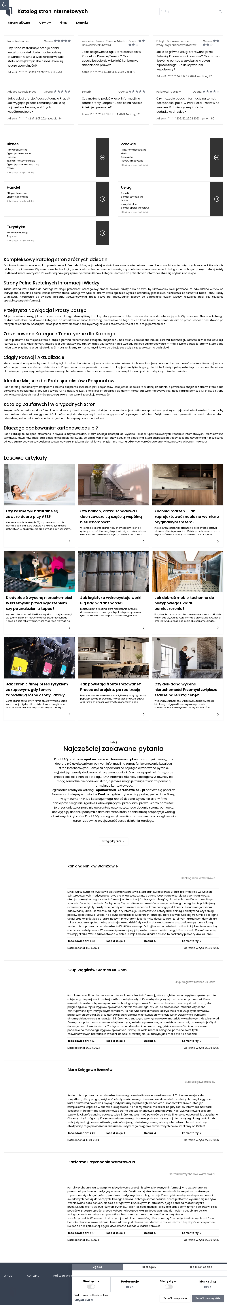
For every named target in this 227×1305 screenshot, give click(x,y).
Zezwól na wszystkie (208, 1298)
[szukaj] (191, 11)
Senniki (125, 193)
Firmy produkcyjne (17, 149)
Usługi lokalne (129, 204)
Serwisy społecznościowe (135, 207)
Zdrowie (128, 144)
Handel (13, 187)
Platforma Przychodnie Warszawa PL (101, 1162)
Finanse (11, 157)
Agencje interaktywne (19, 153)
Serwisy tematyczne (132, 196)
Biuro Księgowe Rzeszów (90, 1069)
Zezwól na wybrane (175, 1298)
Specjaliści (127, 157)
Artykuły (45, 22)
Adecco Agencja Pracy (21, 91)
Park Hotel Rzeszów (168, 91)
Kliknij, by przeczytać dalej (20, 172)
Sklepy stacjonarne (17, 196)
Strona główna (19, 22)
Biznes (13, 144)
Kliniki (124, 153)
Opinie (124, 200)
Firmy (63, 22)
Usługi (127, 187)
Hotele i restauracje (17, 232)
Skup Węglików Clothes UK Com (97, 969)
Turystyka (16, 226)
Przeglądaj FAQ (113, 822)
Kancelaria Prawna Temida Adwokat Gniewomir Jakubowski (105, 43)
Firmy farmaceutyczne (133, 149)
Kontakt (82, 22)
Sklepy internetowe (17, 193)
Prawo (10, 168)
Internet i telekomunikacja (21, 160)
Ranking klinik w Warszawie (92, 866)
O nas (8, 1276)
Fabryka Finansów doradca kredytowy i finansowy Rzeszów (176, 43)
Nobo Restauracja (18, 41)
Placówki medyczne (132, 160)
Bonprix (86, 91)
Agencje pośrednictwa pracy (23, 164)
